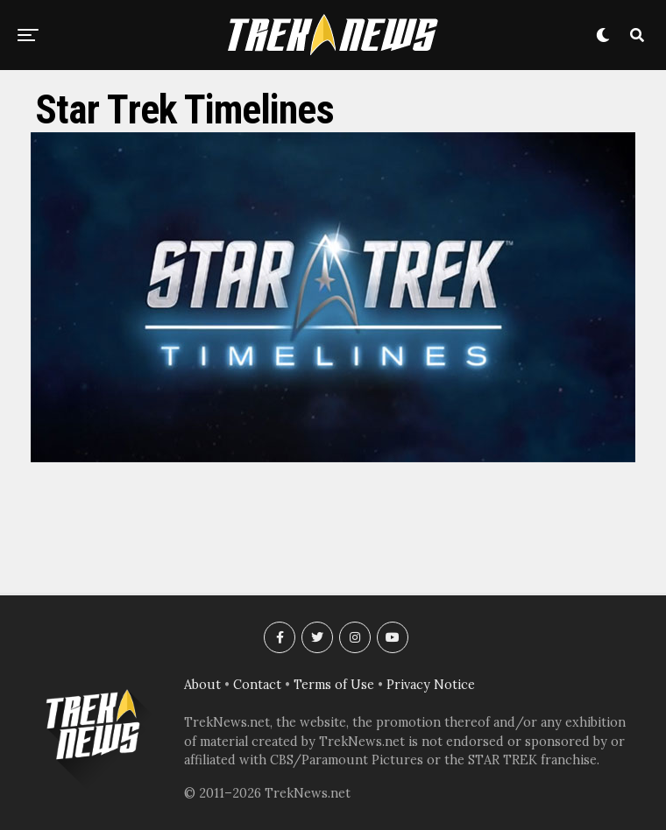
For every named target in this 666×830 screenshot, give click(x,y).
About (202, 685)
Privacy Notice (430, 685)
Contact (257, 685)
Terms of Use (334, 685)
